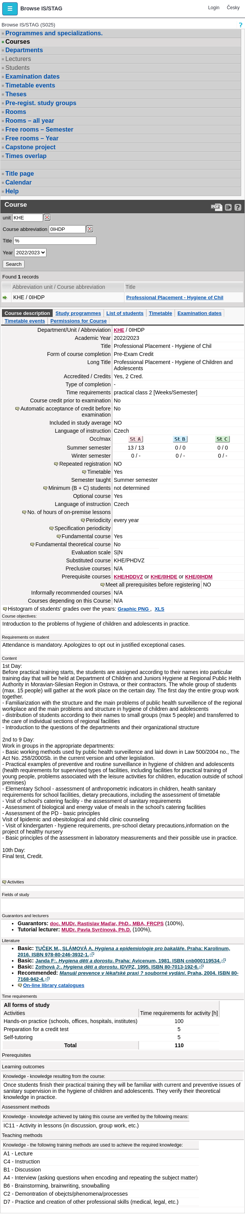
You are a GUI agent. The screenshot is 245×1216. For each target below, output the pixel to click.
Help (12, 191)
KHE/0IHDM (199, 577)
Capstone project (30, 147)
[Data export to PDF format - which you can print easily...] (217, 207)
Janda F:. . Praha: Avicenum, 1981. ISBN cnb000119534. (128, 961)
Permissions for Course (78, 321)
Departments (24, 50)
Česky (233, 7)
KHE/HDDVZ (128, 577)
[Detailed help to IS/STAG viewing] (238, 207)
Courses (17, 41)
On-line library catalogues (53, 985)
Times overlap (25, 156)
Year (8, 252)
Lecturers (18, 59)
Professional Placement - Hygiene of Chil (174, 297)
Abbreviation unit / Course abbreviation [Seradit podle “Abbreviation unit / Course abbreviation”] (59, 287)
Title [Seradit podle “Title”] (131, 287)
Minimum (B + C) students (79, 488)
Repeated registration (85, 464)
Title (7, 241)
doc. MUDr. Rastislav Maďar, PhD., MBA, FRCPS (107, 923)
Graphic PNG (134, 609)
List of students (125, 313)
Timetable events (30, 85)
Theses (15, 94)
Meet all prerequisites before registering (153, 585)
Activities (15, 882)
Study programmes (78, 313)
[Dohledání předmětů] (90, 229)
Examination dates (32, 76)
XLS (159, 609)
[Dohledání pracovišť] (47, 217)
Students (17, 67)
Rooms (15, 112)
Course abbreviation (25, 229)
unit (7, 218)
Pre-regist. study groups (40, 103)
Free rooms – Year (31, 138)
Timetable (160, 313)
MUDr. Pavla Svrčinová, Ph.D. (96, 930)
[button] (10, 8)
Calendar (18, 182)
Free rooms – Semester (39, 129)
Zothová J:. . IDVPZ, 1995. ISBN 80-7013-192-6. (117, 967)
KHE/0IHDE (164, 577)
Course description (27, 313)
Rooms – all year (29, 120)
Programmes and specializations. (54, 33)
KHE (119, 330)
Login (213, 7)
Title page (19, 173)
